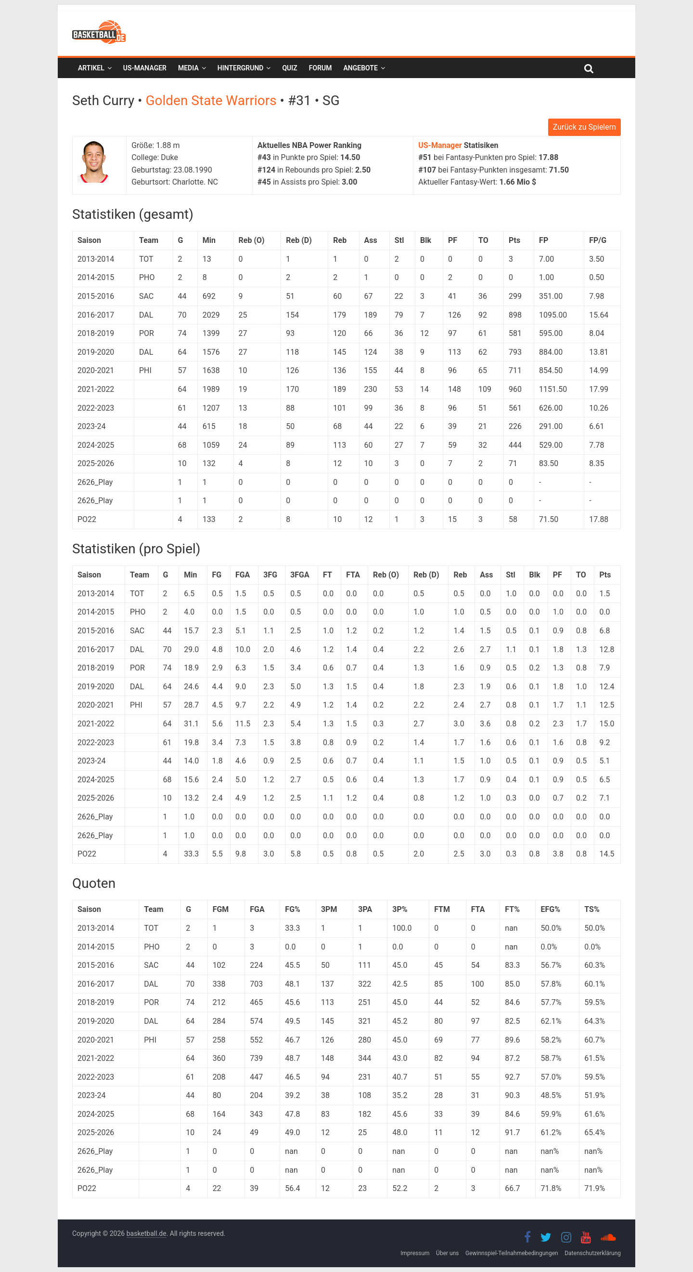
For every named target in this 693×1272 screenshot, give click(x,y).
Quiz (289, 68)
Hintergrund (241, 68)
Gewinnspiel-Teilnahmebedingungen (511, 1253)
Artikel (91, 68)
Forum (320, 68)
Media (188, 68)
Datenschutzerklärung (593, 1253)
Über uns (447, 1253)
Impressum (414, 1253)
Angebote (360, 68)
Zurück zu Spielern (584, 127)
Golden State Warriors (212, 100)
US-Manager (145, 68)
